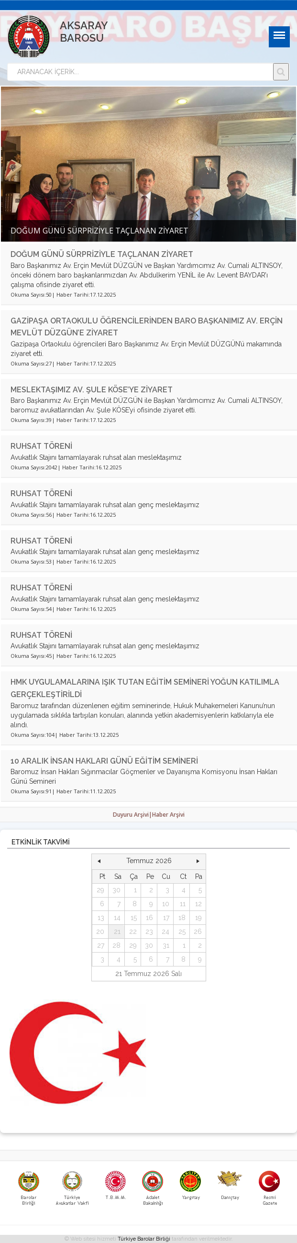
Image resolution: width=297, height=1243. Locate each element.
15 (134, 917)
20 (100, 931)
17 (166, 917)
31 (166, 945)
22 (133, 931)
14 (117, 917)
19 (198, 917)
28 (116, 945)
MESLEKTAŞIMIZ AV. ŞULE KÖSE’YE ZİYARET (92, 389)
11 (183, 904)
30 (116, 890)
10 (165, 904)
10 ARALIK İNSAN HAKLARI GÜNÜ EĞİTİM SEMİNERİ (104, 761)
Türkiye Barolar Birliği (144, 1239)
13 (101, 917)
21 (117, 931)
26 (198, 931)
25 (182, 931)
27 (100, 945)
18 (182, 917)
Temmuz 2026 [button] (149, 861)
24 (165, 931)
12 (198, 904)
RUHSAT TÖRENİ (41, 446)
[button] (99, 861)
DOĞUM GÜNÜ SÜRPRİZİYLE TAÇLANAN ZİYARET (102, 254)
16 (149, 917)
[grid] (149, 917)
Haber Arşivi (168, 814)
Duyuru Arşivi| (132, 814)
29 (100, 890)
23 (149, 931)
